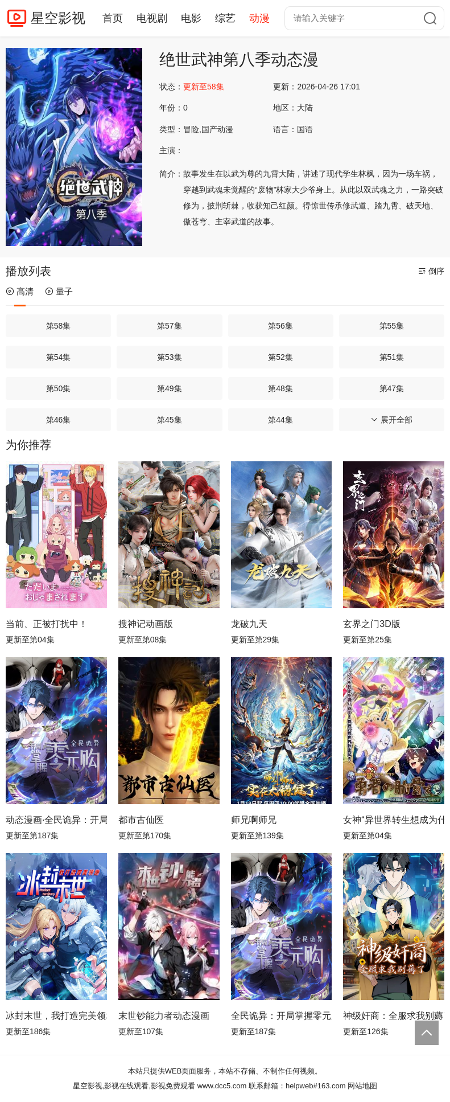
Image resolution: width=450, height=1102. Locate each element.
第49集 (169, 388)
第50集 (58, 388)
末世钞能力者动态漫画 (163, 1016)
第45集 (169, 419)
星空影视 (58, 18)
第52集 (280, 357)
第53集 (169, 357)
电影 (191, 18)
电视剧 (152, 18)
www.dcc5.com (222, 1085)
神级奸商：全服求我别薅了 (393, 1016)
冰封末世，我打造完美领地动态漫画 (56, 1016)
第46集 (58, 419)
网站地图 (362, 1085)
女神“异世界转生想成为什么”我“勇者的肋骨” (393, 820)
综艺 (225, 18)
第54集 (58, 357)
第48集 (280, 388)
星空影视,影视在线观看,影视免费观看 (134, 1085)
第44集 (280, 419)
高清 (20, 291)
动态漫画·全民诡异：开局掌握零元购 (56, 820)
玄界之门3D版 (371, 624)
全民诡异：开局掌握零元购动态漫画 (281, 1016)
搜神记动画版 (145, 624)
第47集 (391, 388)
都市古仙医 (141, 820)
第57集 (169, 325)
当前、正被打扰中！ (47, 624)
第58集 (58, 325)
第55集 (391, 325)
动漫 (259, 18)
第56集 (280, 325)
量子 (59, 291)
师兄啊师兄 (253, 820)
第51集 (391, 357)
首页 (112, 18)
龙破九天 (249, 624)
